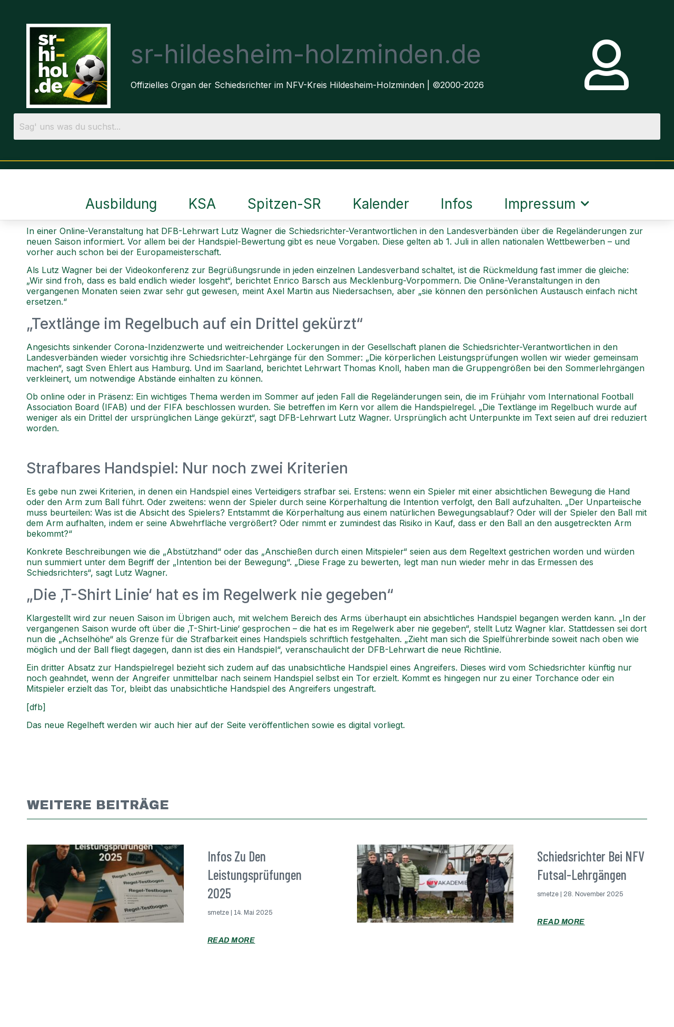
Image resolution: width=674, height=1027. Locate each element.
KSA (202, 204)
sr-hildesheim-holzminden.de (306, 54)
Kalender (381, 204)
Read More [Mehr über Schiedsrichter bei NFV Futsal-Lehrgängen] (561, 922)
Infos (457, 204)
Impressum (546, 203)
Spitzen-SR (284, 204)
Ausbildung (121, 204)
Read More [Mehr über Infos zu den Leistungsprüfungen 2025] (231, 940)
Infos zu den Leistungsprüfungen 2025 (254, 874)
